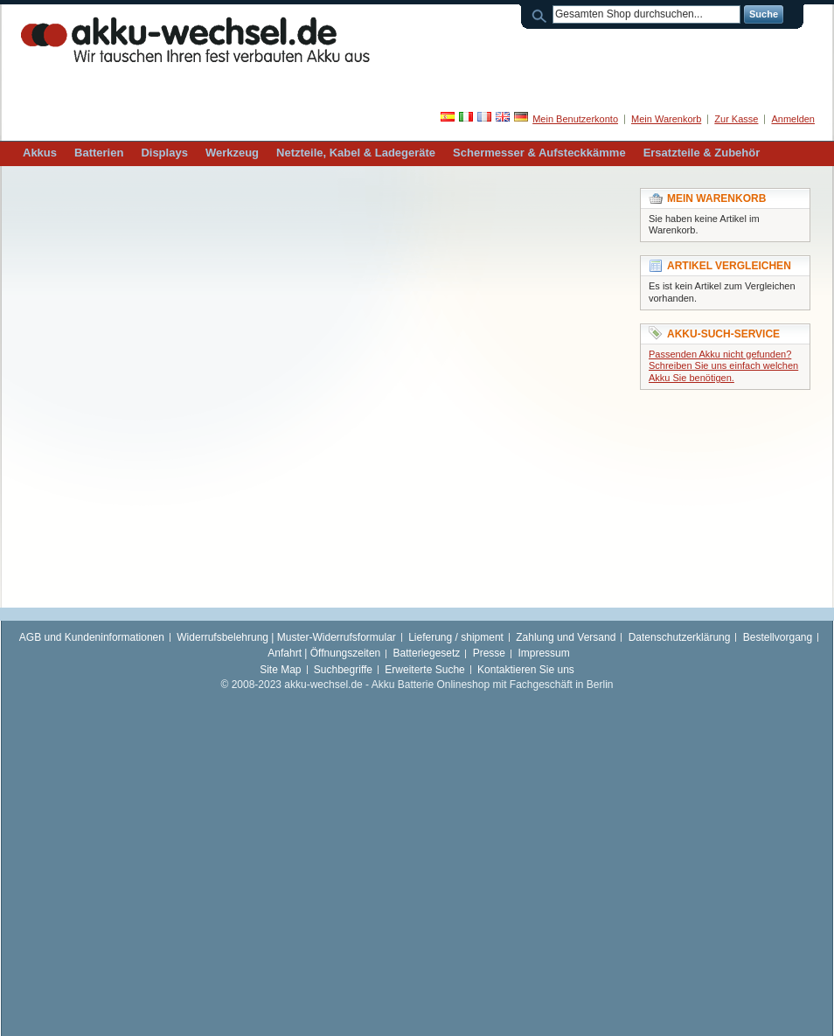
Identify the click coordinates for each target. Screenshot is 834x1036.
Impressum (543, 653)
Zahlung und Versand (565, 637)
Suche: (542, 14)
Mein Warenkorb (666, 119)
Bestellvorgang (777, 637)
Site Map (280, 670)
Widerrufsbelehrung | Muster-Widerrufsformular (286, 637)
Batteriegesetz (427, 653)
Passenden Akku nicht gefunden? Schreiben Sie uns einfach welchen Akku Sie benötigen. (723, 366)
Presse (489, 653)
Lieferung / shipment (456, 637)
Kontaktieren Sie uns (525, 670)
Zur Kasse (736, 119)
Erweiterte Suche (424, 670)
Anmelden (793, 119)
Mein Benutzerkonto (575, 119)
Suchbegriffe (343, 670)
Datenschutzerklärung (680, 637)
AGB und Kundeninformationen (91, 637)
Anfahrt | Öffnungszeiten (324, 653)
